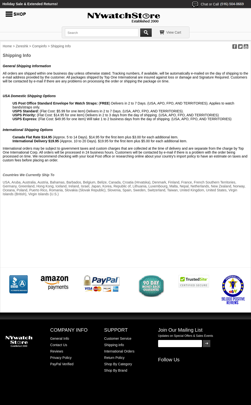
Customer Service (117, 338)
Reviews (56, 351)
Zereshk (22, 46)
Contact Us (58, 345)
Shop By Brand (115, 370)
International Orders (119, 351)
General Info (59, 338)
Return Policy (114, 358)
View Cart (173, 32)
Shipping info (114, 345)
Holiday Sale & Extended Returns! (30, 4)
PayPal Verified (62, 364)
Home (7, 46)
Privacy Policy (61, 358)
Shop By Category (118, 364)
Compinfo (39, 46)
